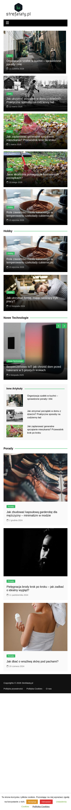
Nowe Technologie (15, 361)
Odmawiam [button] (46, 802)
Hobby (10, 207)
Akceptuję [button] (32, 802)
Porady (11, 506)
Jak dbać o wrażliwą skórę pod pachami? (32, 661)
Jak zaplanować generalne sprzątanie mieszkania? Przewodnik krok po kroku (45, 429)
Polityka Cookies (34, 689)
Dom (10, 56)
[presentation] (58, 325)
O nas (49, 689)
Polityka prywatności (13, 689)
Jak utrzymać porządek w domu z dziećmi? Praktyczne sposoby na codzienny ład (44, 414)
